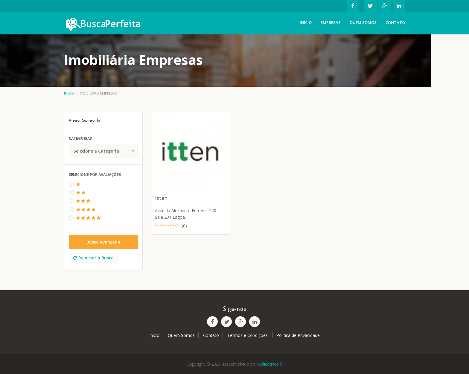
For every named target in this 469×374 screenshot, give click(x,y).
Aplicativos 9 (270, 364)
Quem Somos (363, 22)
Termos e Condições (248, 335)
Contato (395, 22)
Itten (161, 197)
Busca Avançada (103, 242)
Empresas (331, 22)
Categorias (80, 138)
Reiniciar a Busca (93, 258)
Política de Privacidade (298, 335)
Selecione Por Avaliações (95, 174)
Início (306, 22)
